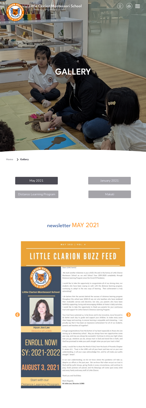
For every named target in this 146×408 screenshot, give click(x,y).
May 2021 (36, 181)
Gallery (22, 159)
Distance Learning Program (36, 194)
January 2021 (109, 181)
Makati (109, 194)
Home (9, 159)
